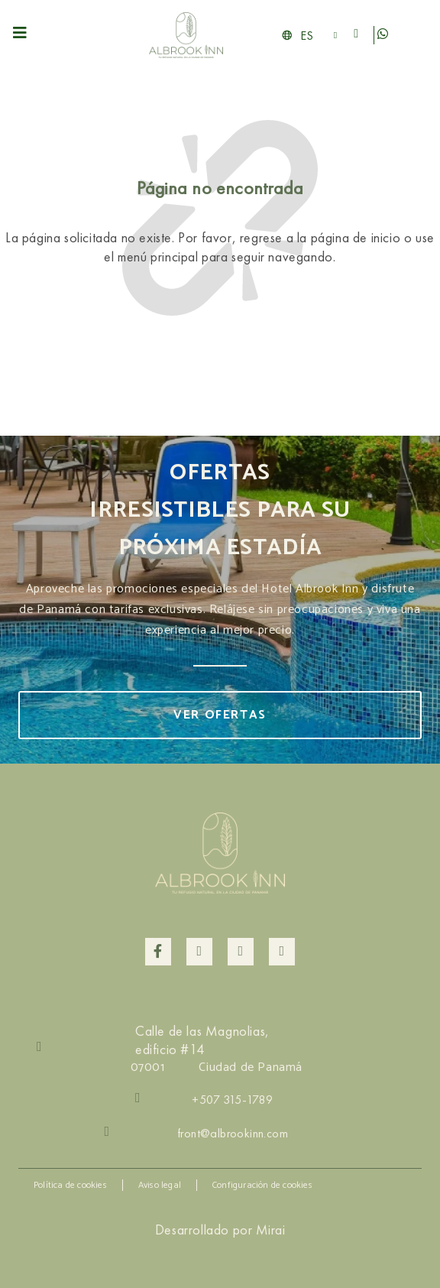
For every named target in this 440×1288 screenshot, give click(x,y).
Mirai (270, 1229)
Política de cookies (70, 1185)
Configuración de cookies (262, 1185)
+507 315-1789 (232, 1100)
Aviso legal (159, 1185)
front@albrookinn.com (232, 1133)
